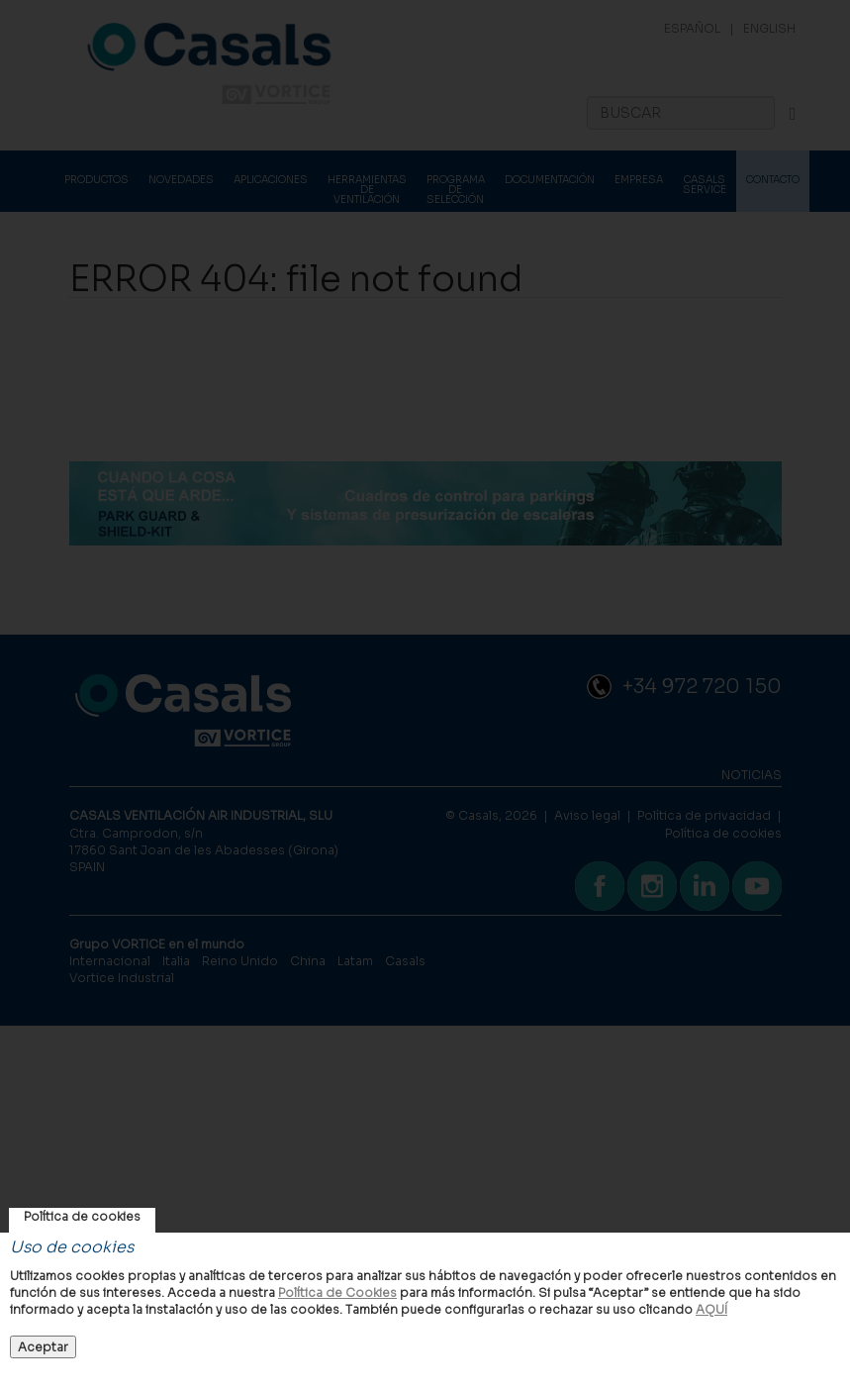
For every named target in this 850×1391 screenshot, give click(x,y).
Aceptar (43, 1347)
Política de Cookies (337, 1292)
